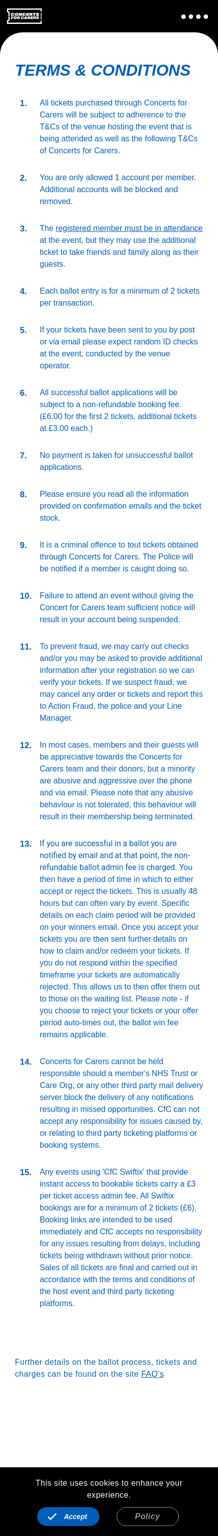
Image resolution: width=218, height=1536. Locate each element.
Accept (75, 1517)
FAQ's (152, 1374)
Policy (147, 1516)
